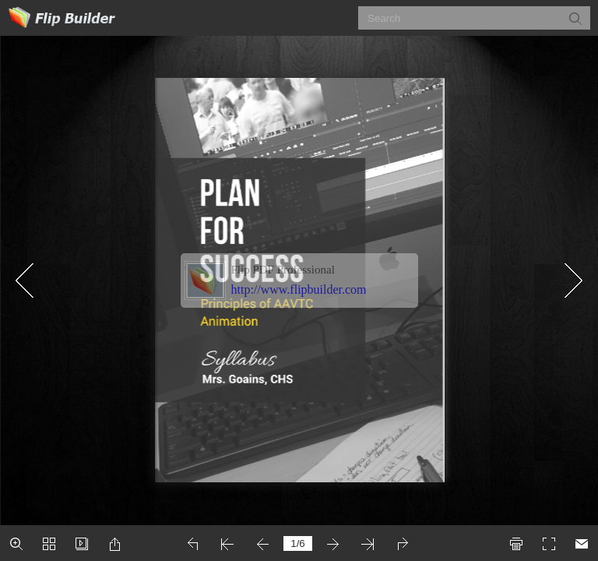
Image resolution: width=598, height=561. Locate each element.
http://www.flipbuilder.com (299, 289)
